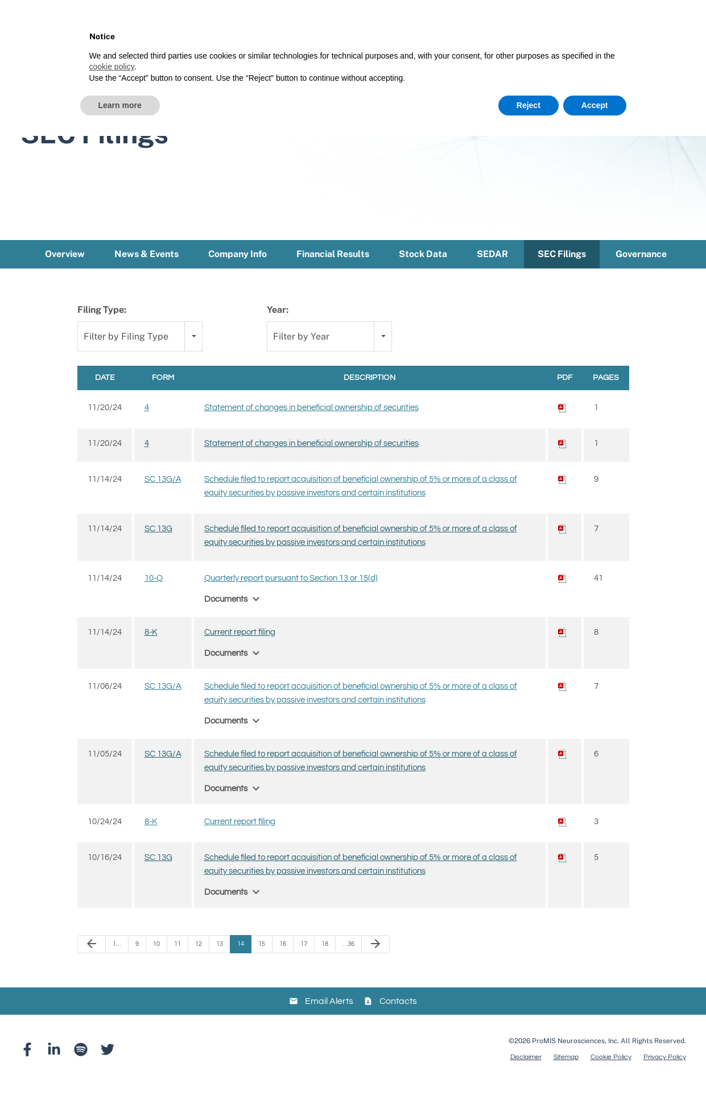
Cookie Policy (611, 1081)
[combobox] (140, 361)
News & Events (146, 277)
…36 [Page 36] (348, 968)
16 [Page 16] (282, 968)
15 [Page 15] (261, 968)
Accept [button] (594, 105)
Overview (65, 277)
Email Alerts (329, 1025)
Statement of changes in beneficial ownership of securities (311, 431)
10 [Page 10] (156, 968)
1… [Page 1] (117, 968)
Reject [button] (528, 105)
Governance (641, 277)
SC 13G (158, 552)
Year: (277, 333)
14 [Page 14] (240, 968)
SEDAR (492, 277)
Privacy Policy (664, 1081)
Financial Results (332, 277)
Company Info (237, 277)
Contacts (398, 1025)
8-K (151, 656)
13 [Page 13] (219, 968)
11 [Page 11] (177, 968)
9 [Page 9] (137, 968)
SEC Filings (562, 277)
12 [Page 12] (198, 968)
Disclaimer (526, 1081)
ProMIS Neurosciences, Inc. (575, 1065)
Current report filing (239, 656)
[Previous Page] (91, 968)
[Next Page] (375, 968)
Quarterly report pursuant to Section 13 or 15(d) (291, 602)
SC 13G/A (162, 503)
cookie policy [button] (111, 66)
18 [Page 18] (324, 968)
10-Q (153, 602)
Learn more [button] (120, 105)
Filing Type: (101, 333)
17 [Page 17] (303, 968)
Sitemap (566, 1081)
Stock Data (423, 277)
